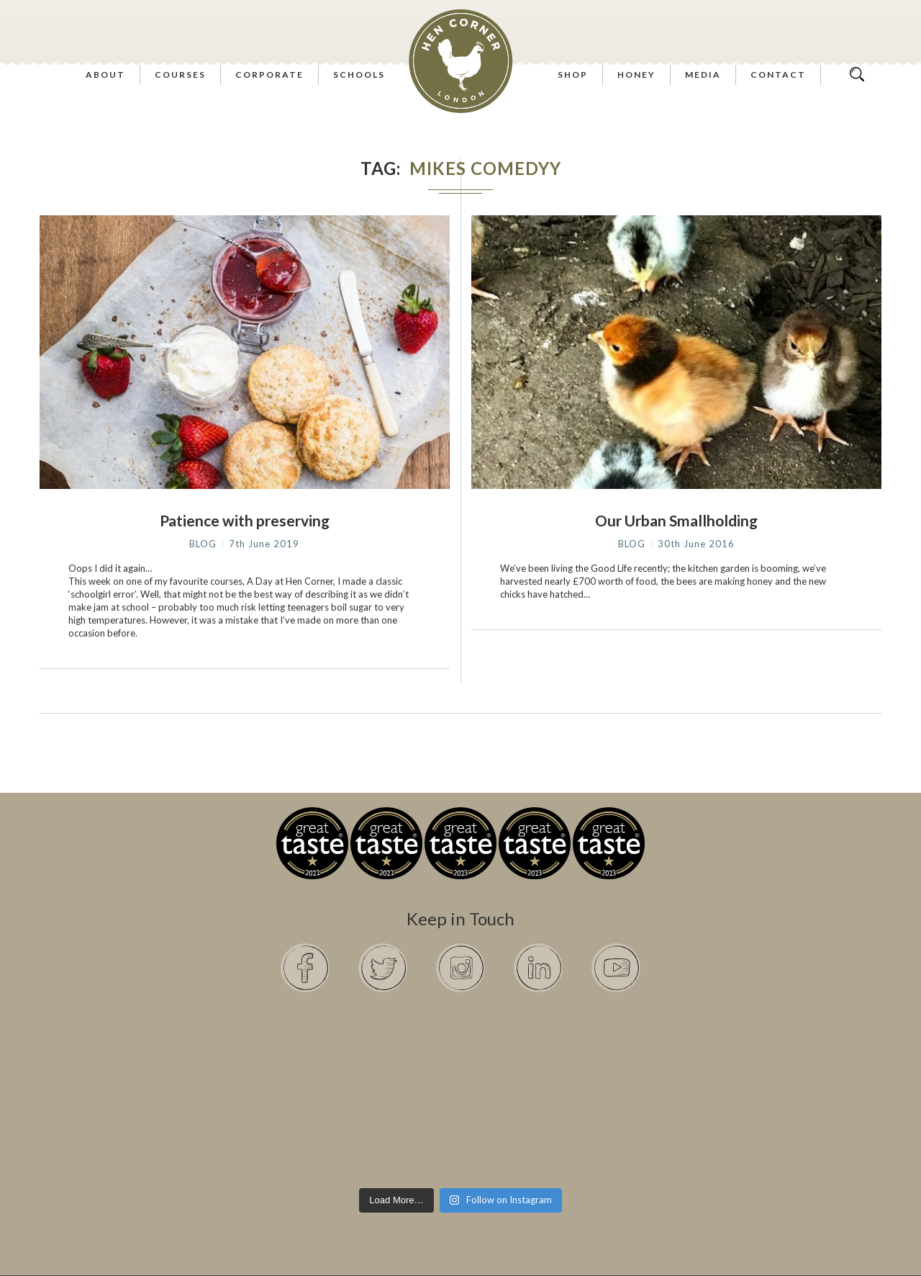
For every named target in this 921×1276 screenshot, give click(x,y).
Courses (180, 74)
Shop (573, 74)
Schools (359, 74)
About (105, 74)
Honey (636, 74)
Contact (778, 74)
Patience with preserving (245, 520)
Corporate (269, 74)
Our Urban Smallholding (676, 520)
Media (703, 74)
